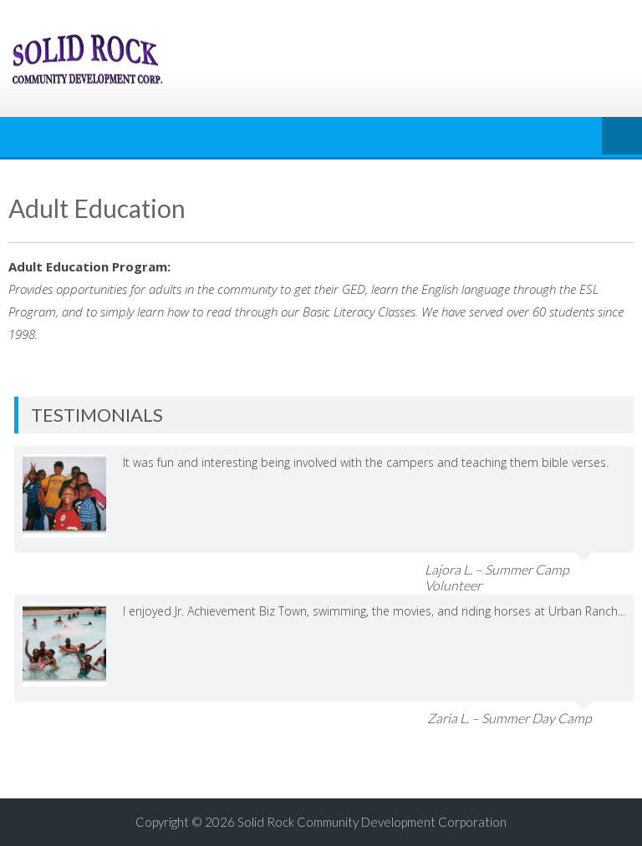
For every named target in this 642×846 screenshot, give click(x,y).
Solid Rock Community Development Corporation (372, 821)
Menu (622, 137)
